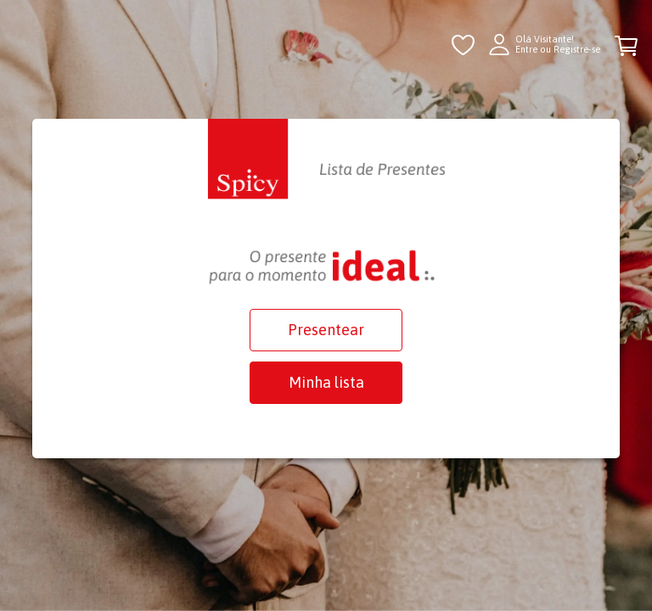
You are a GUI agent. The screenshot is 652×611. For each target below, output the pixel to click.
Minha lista (326, 382)
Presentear (326, 330)
